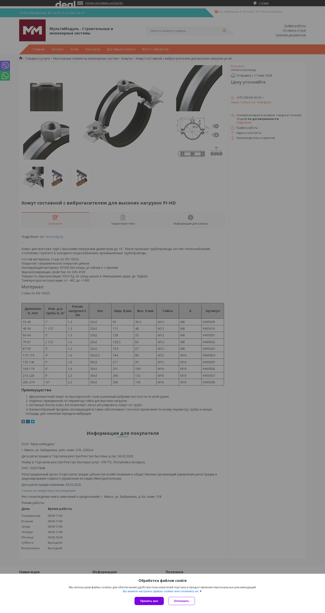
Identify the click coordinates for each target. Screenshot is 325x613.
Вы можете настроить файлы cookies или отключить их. (161, 591)
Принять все (149, 601)
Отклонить (181, 601)
